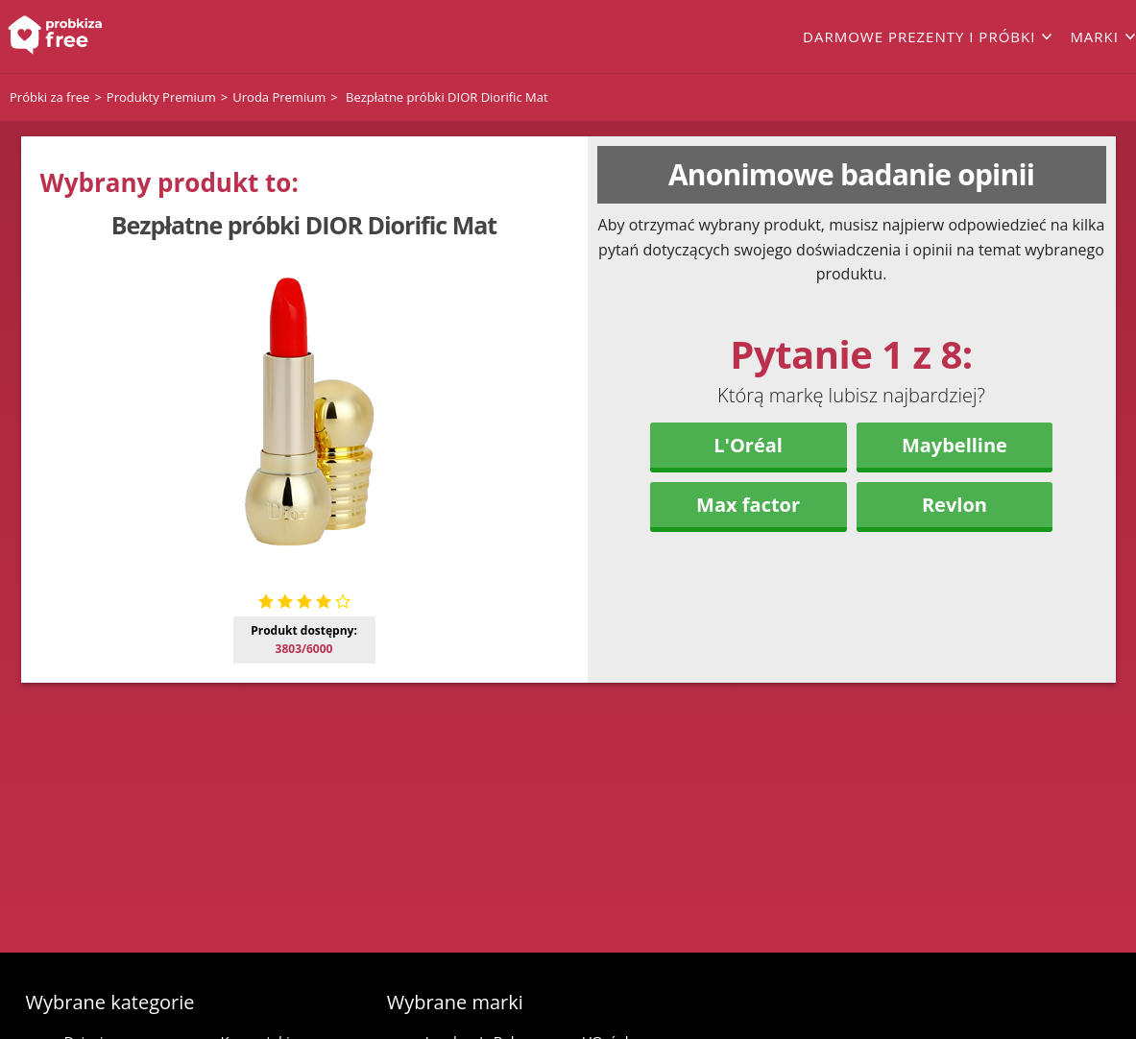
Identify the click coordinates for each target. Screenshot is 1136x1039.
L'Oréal (748, 445)
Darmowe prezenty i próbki (919, 36)
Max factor (748, 505)
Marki (1094, 36)
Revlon (954, 505)
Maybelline (954, 445)
